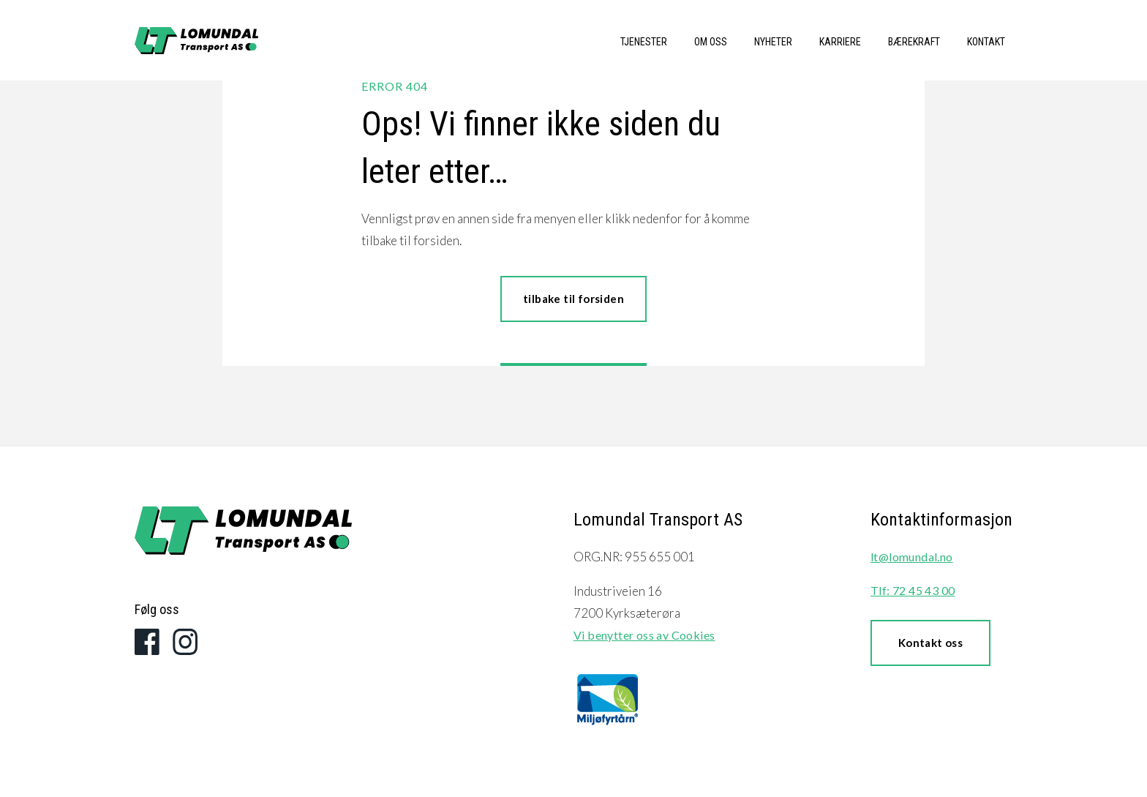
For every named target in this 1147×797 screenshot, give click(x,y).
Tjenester (643, 42)
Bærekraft (914, 42)
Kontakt (986, 42)
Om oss (710, 42)
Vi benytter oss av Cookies (644, 635)
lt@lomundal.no (911, 557)
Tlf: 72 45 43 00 (912, 590)
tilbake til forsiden (573, 298)
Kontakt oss (930, 642)
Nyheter (773, 42)
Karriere (840, 42)
